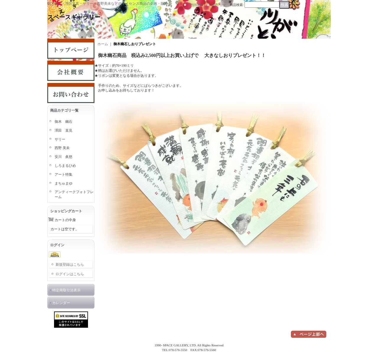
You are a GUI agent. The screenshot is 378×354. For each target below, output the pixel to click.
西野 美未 (62, 148)
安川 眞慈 (63, 157)
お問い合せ (218, 4)
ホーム (102, 44)
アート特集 (63, 174)
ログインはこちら (70, 274)
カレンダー (61, 303)
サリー (60, 139)
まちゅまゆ (63, 183)
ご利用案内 (195, 4)
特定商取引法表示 (66, 290)
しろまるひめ (65, 166)
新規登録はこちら (70, 264)
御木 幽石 (63, 122)
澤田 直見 (63, 130)
